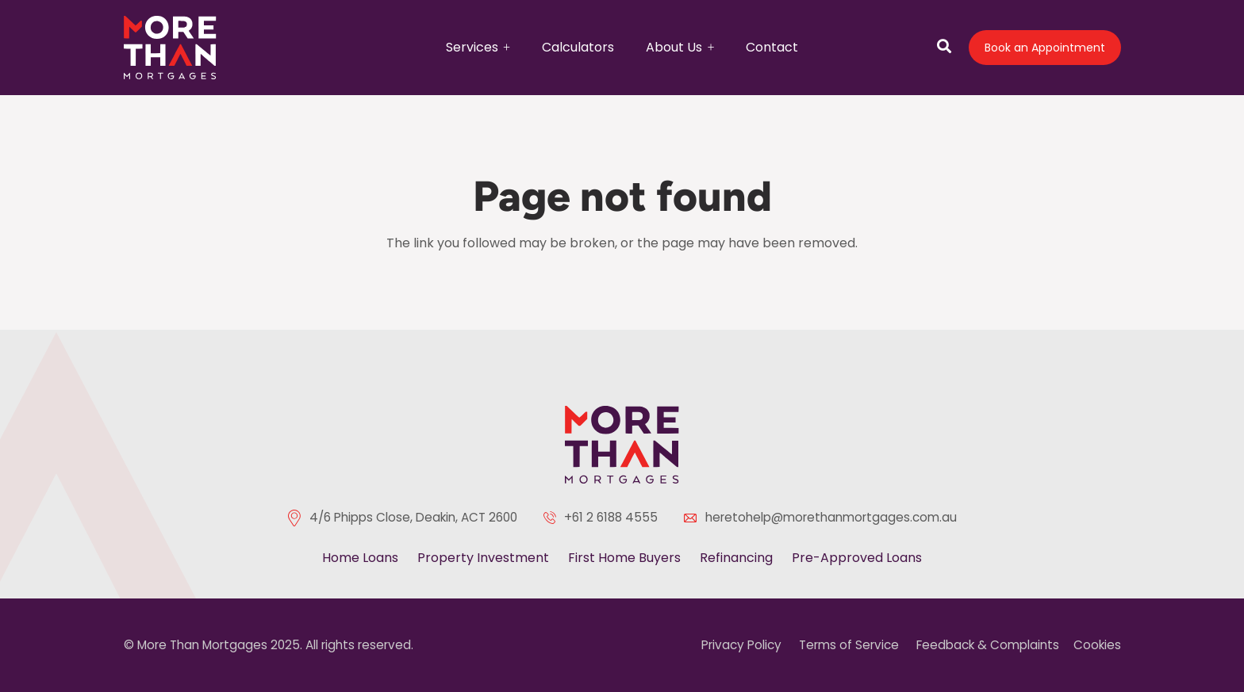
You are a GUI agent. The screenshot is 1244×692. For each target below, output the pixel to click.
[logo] (170, 47)
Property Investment (483, 558)
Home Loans (360, 558)
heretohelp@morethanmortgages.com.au (831, 517)
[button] (504, 45)
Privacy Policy (741, 645)
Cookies (1097, 645)
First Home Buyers (624, 558)
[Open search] (944, 47)
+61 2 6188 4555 (611, 517)
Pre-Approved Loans (857, 558)
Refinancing (736, 558)
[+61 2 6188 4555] (554, 517)
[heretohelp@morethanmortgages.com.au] (694, 518)
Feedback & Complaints (987, 645)
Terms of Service (849, 645)
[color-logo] (622, 445)
